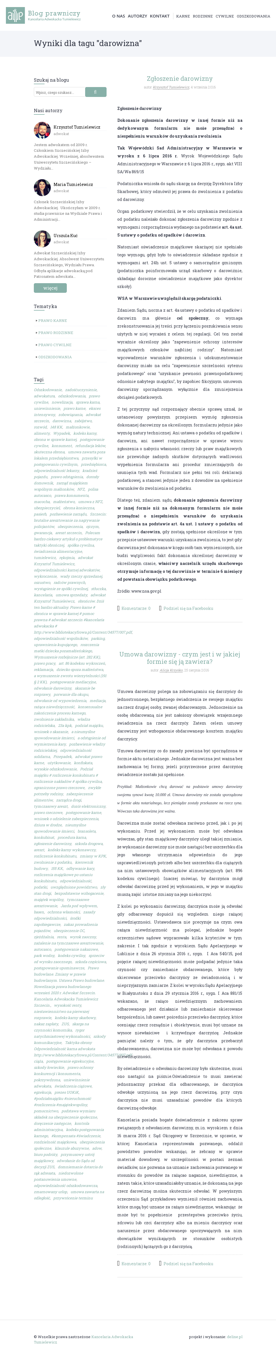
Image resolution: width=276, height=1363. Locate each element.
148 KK (56, 427)
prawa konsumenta (71, 495)
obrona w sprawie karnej (55, 439)
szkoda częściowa (90, 962)
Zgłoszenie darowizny (180, 79)
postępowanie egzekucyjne (70, 1061)
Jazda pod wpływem (79, 906)
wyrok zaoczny (83, 937)
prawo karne (74, 408)
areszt (39, 850)
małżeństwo (64, 501)
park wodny (44, 955)
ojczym (92, 526)
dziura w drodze (48, 825)
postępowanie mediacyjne (73, 682)
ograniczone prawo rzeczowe (59, 787)
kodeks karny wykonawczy (72, 850)
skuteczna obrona (49, 452)
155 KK (57, 868)
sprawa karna (88, 402)
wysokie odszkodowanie (55, 769)
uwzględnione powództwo (73, 887)
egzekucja (42, 1092)
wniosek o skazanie (51, 731)
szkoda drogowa (89, 843)
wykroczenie (45, 576)
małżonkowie (78, 427)
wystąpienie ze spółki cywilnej (61, 588)
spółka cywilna (80, 545)
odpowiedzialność (75, 881)
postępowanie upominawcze (59, 968)
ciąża (38, 1061)
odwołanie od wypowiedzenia (60, 700)
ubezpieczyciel (47, 508)
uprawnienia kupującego (55, 644)
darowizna (61, 421)
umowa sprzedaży (71, 595)
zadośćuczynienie (81, 390)
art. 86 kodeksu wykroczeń (82, 663)
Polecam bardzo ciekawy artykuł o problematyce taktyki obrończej (68, 539)
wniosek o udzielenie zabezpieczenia (66, 819)
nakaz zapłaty (46, 1024)
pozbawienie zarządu (68, 514)
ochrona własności (63, 912)
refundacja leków (90, 445)
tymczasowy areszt (51, 806)
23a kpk (65, 725)
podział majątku (89, 725)
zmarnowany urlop (50, 1192)
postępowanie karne (83, 812)
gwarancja (43, 533)
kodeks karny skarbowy (75, 1017)
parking (98, 638)
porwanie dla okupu (71, 694)
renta (61, 937)
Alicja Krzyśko (171, 670)
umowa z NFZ (90, 501)
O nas (118, 16)
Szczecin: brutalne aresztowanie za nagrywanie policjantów (70, 520)
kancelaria (43, 595)
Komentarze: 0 (136, 608)
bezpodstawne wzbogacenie (78, 893)
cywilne (225, 16)
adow (96, 1148)
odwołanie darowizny (52, 688)
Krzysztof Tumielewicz (77, 127)
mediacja (97, 700)
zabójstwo (83, 421)
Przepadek (62, 756)
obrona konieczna (78, 508)
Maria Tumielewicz (73, 184)
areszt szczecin (68, 533)
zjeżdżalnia (44, 937)
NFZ (81, 489)
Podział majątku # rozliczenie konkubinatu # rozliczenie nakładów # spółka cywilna (68, 775)
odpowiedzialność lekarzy (56, 470)
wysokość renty (67, 1005)
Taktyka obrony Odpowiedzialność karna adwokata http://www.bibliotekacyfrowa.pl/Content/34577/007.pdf (83, 1049)
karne (183, 16)
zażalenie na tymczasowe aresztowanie (68, 943)
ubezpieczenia (70, 526)
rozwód (40, 427)
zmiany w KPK (93, 856)
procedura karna (72, 837)
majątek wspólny (48, 899)
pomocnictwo (46, 1111)
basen (39, 912)
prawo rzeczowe (48, 812)
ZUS (65, 1024)
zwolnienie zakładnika (54, 719)
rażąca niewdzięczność (54, 707)
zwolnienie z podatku (53, 862)
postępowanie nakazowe (76, 949)
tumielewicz (45, 557)
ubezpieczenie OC (69, 930)
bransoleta (87, 831)
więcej (50, 288)
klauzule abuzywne (72, 1148)
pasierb (40, 514)
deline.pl (234, 1337)
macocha (42, 501)
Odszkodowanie (48, 390)
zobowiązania (70, 414)
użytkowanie (58, 763)
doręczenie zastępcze (52, 1123)
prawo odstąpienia (67, 477)
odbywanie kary (80, 868)
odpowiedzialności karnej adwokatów (67, 570)
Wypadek (61, 433)
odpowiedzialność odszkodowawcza (65, 1185)
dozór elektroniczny (88, 806)
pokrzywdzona (47, 1080)
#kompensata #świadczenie (75, 1136)
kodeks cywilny (71, 955)
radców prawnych (69, 582)
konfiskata (83, 763)
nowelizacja (62, 402)
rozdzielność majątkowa (55, 1142)
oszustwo (42, 582)
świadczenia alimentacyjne (58, 551)
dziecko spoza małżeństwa (79, 669)
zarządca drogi (68, 800)
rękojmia (66, 557)
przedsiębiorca (93, 464)
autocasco (42, 949)
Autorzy (137, 16)
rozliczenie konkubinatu (55, 856)
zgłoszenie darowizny (52, 843)
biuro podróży (45, 1154)
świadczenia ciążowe (73, 1086)
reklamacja (43, 669)
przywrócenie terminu (73, 1198)
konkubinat (44, 837)
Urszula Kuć (66, 236)
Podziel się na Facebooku (188, 608)
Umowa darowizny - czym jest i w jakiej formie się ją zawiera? (179, 658)
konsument (62, 445)
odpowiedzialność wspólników (61, 638)
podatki (40, 887)
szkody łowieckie (49, 1067)
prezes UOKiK (66, 1092)
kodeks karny (84, 433)
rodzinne (203, 16)
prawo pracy (44, 663)
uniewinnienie (47, 408)
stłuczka (98, 588)
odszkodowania (253, 16)
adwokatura (44, 396)
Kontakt (160, 16)
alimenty (42, 433)
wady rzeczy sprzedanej (81, 576)
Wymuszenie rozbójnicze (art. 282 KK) (67, 657)
